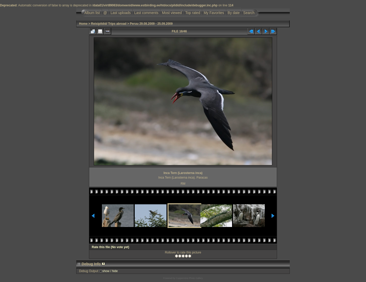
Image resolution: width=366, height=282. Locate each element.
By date (234, 13)
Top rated (192, 13)
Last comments (146, 13)
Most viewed (172, 13)
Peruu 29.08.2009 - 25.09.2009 (151, 23)
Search (248, 13)
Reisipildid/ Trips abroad (108, 23)
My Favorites (214, 13)
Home (83, 23)
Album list (92, 13)
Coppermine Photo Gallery (189, 278)
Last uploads (121, 13)
